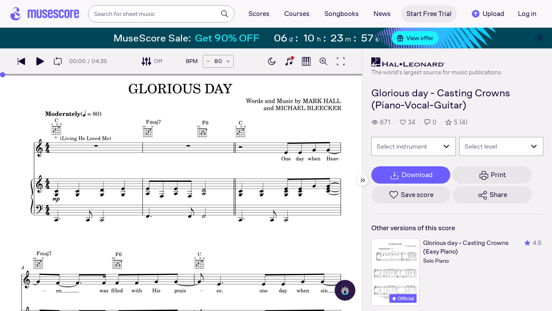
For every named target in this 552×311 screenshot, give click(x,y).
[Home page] (44, 14)
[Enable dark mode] (271, 61)
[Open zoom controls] (323, 61)
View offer (415, 38)
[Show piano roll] (306, 61)
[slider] (2, 74)
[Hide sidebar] (363, 180)
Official (403, 298)
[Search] (224, 14)
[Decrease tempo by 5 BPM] (208, 61)
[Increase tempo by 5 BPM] (228, 61)
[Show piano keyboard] (289, 61)
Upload (487, 14)
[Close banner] (540, 38)
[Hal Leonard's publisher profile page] (436, 62)
